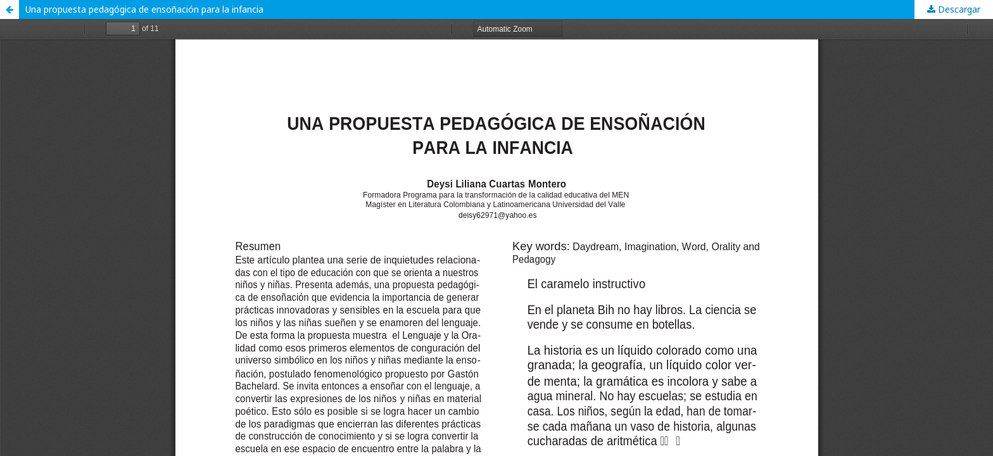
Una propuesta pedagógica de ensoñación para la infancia (144, 9)
